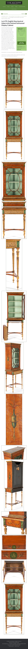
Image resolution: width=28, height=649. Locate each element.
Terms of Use (16, 646)
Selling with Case (21, 43)
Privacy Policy (11, 646)
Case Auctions (14, 3)
